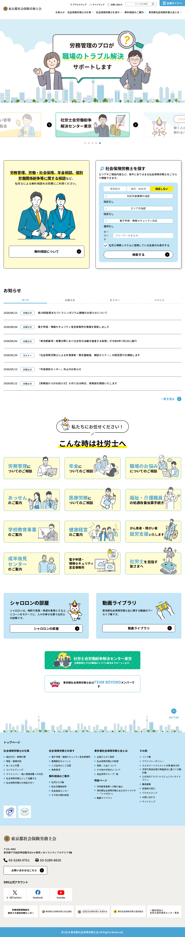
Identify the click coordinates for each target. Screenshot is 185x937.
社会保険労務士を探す (108, 12)
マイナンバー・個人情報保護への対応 (24, 773)
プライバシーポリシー (153, 761)
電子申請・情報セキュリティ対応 (138, 220)
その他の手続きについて (109, 769)
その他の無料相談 (60, 794)
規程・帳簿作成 (13, 761)
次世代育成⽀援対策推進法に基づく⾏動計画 (161, 771)
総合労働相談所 (59, 786)
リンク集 (146, 756)
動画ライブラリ (139, 628)
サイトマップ (98, 4)
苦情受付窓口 (148, 788)
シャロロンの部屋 (46, 628)
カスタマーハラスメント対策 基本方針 (161, 765)
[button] (49, 124)
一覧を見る (168, 399)
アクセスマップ (79, 4)
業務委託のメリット (61, 761)
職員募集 (146, 784)
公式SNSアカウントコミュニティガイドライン (161, 778)
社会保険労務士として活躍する (21, 778)
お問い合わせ (117, 4)
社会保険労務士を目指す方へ (20, 782)
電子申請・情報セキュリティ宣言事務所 (70, 756)
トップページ (12, 742)
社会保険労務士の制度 (108, 761)
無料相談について (46, 251)
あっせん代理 (12, 765)
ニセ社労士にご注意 (61, 765)
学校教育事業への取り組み (110, 786)
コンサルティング (14, 769)
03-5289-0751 (19, 860)
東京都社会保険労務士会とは (164, 12)
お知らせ (60, 12)
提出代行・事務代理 (16, 756)
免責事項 (55, 769)
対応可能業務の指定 (138, 196)
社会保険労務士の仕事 (79, 12)
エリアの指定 (138, 208)
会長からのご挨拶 (105, 756)
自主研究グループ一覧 (107, 773)
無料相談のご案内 (134, 12)
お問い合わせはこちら (24, 870)
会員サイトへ (174, 3)
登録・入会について (106, 765)
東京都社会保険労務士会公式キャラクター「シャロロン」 (116, 792)
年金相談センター (60, 790)
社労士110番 (57, 782)
